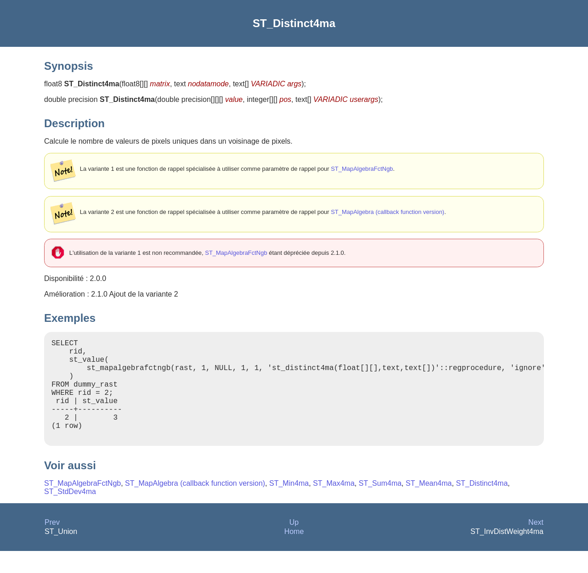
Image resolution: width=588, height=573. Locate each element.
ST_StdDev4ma (70, 513)
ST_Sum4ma (380, 505)
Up (294, 544)
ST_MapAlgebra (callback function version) (387, 211)
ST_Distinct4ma (482, 505)
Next (535, 544)
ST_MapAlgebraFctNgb (362, 168)
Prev (52, 544)
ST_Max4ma (334, 505)
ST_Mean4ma (429, 505)
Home (294, 553)
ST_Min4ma (289, 505)
